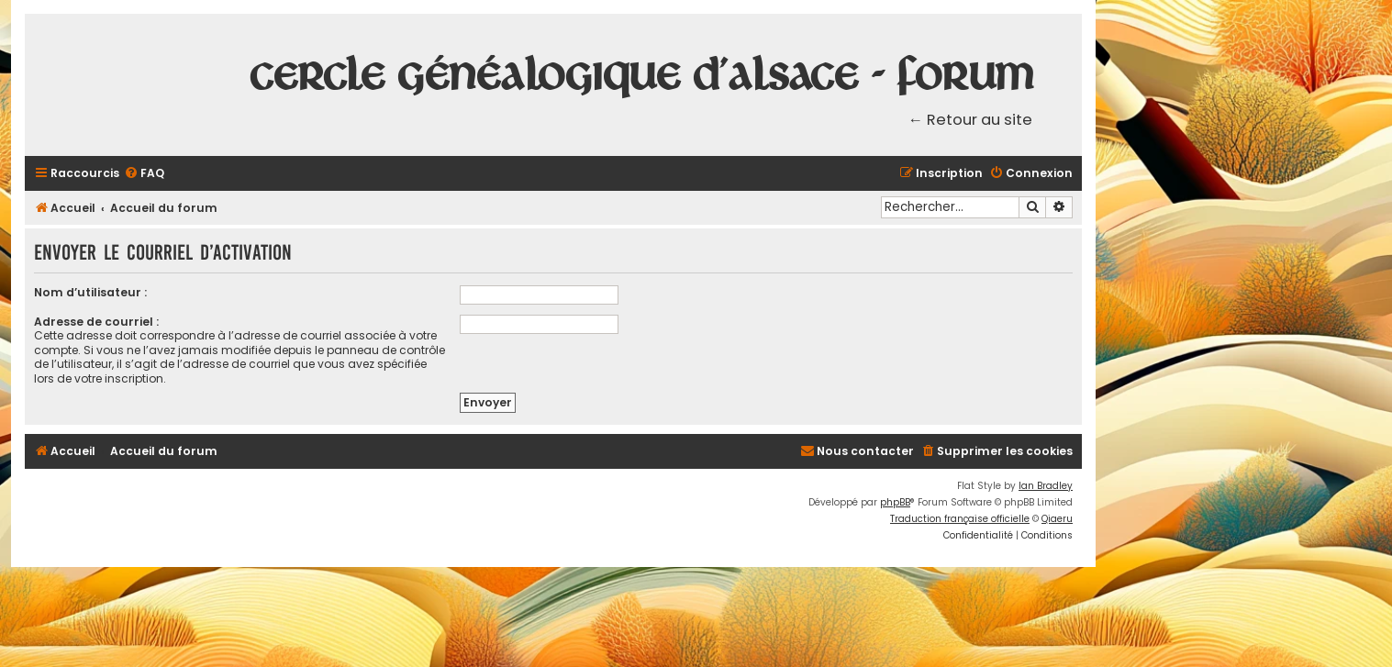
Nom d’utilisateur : (90, 292)
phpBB (895, 502)
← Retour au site (970, 119)
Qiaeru (1057, 519)
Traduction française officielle (960, 519)
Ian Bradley (1046, 486)
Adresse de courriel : (96, 321)
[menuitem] (144, 173)
